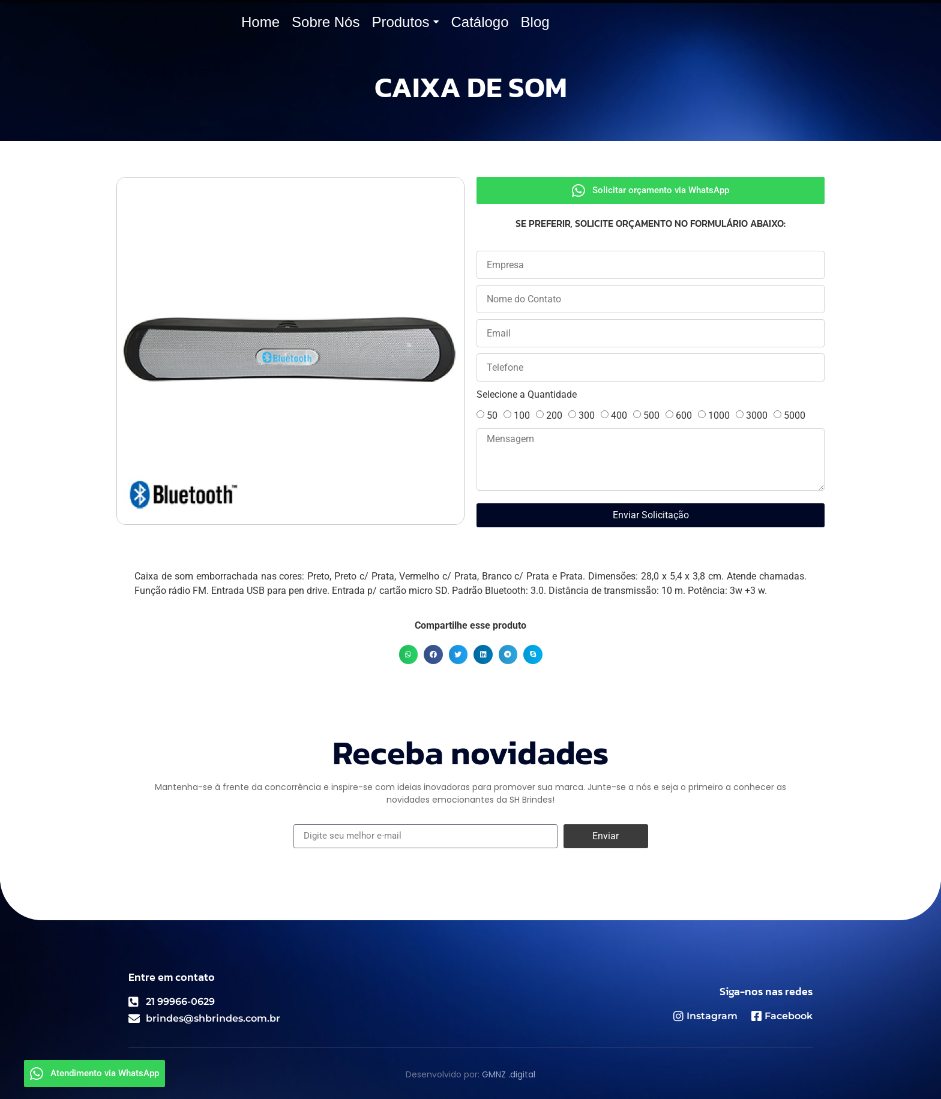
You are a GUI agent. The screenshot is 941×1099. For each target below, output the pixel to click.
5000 (794, 415)
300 (587, 415)
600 (684, 415)
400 (619, 415)
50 (492, 415)
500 (651, 415)
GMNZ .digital (508, 1074)
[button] (408, 654)
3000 (757, 415)
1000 (719, 415)
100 (522, 415)
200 (554, 415)
